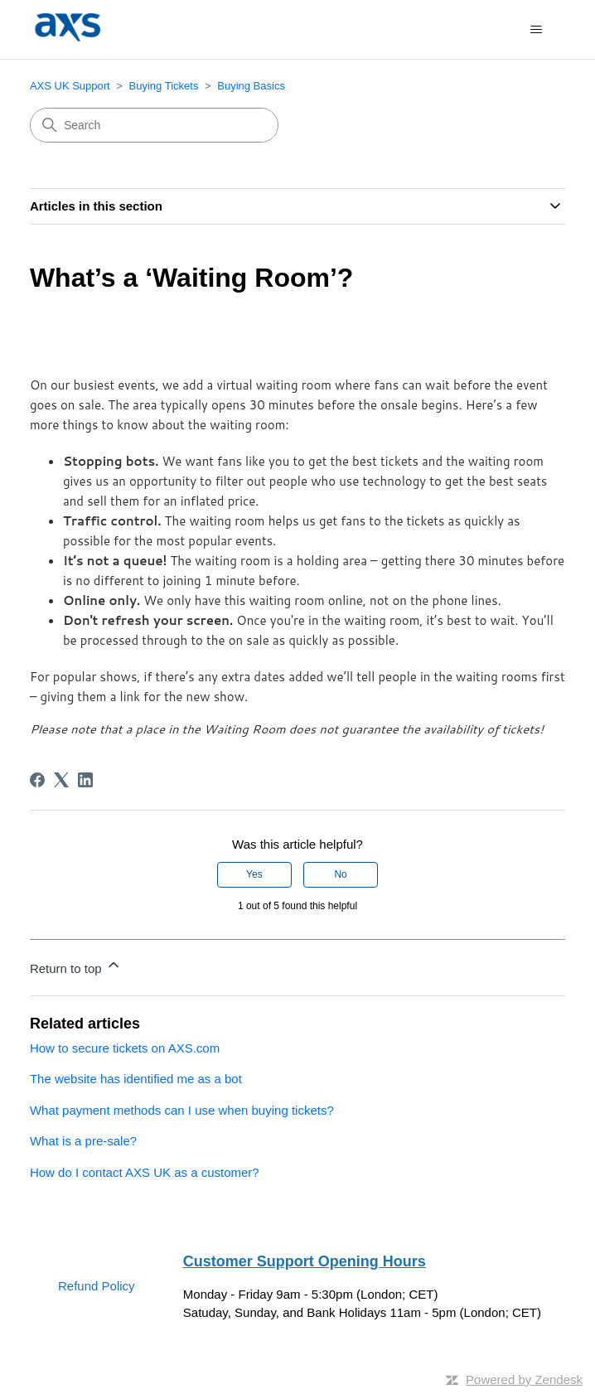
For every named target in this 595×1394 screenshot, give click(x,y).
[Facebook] (37, 779)
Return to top (76, 965)
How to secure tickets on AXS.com (125, 1048)
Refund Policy (96, 1286)
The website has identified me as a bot (136, 1079)
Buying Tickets (164, 86)
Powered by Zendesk (524, 1379)
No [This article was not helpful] (340, 874)
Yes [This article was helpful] (254, 874)
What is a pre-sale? (83, 1141)
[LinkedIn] (85, 779)
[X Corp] (61, 779)
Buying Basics (251, 86)
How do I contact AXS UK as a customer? (144, 1172)
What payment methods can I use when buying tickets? (182, 1110)
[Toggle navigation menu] (535, 30)
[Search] (154, 125)
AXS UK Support (70, 86)
